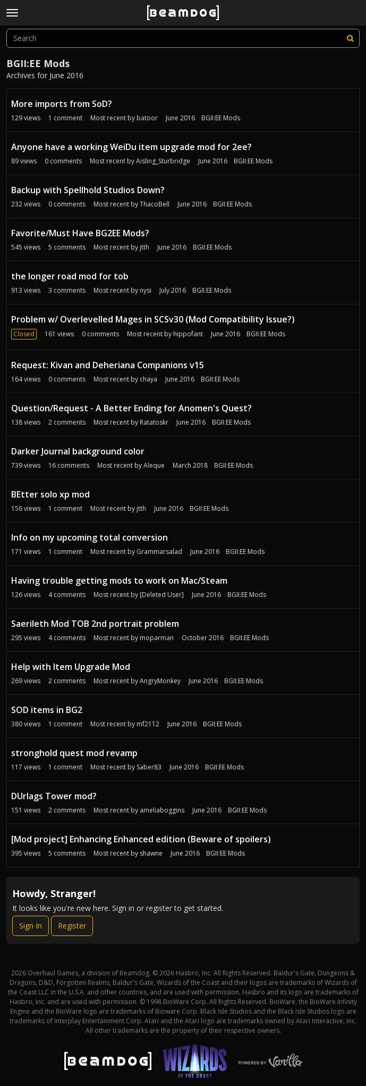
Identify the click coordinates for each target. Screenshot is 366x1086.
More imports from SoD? (61, 104)
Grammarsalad (159, 551)
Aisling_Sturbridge (163, 160)
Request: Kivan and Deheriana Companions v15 (107, 365)
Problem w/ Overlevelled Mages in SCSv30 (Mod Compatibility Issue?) (153, 319)
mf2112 (148, 723)
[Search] (350, 38)
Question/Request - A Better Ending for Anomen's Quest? (131, 408)
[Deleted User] (162, 594)
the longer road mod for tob (70, 276)
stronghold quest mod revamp (74, 753)
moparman (157, 637)
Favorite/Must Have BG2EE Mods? (80, 233)
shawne (151, 853)
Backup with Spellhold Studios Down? (88, 190)
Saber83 (149, 767)
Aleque (154, 465)
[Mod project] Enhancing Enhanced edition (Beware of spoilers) (141, 839)
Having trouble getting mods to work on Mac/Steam (119, 580)
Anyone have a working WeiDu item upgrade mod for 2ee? (131, 147)
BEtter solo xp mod (50, 494)
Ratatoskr (154, 422)
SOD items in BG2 (46, 710)
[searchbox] (183, 38)
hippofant (188, 333)
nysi (145, 290)
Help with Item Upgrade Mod (70, 667)
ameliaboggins (162, 810)
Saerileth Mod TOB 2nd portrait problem (95, 623)
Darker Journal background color (77, 451)
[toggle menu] (12, 13)
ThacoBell (154, 204)
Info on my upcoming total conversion (89, 537)
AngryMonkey (160, 680)
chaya (148, 379)
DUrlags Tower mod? (54, 796)
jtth (144, 247)
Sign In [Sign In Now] (30, 926)
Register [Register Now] (72, 926)
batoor (147, 117)
